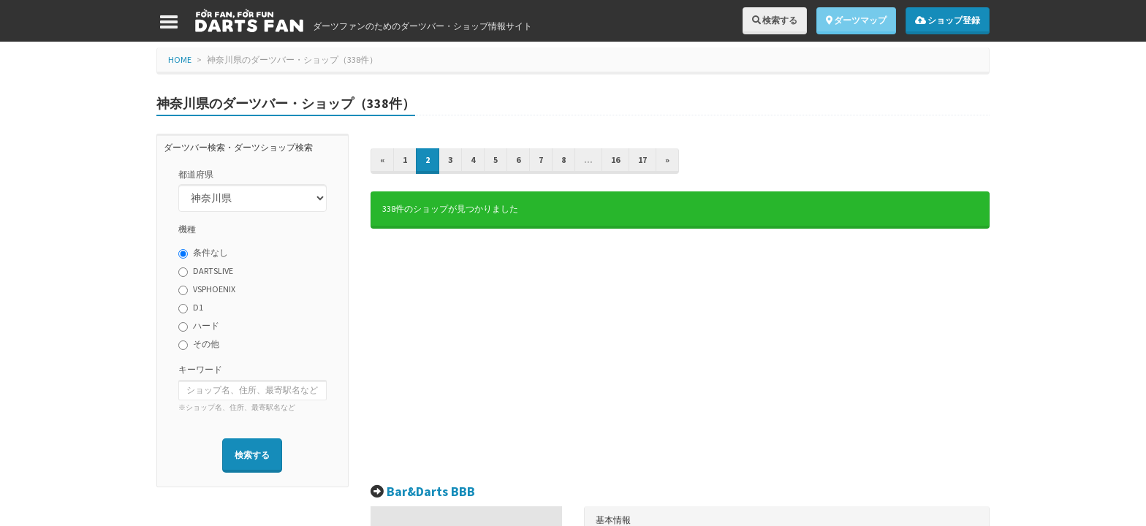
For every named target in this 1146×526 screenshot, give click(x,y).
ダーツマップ (856, 20)
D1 (190, 307)
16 (615, 159)
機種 (187, 229)
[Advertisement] (680, 356)
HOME (179, 59)
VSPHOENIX (206, 289)
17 (642, 159)
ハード (198, 326)
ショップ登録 (947, 20)
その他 (198, 344)
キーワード (200, 369)
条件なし (203, 253)
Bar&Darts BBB (431, 491)
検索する (774, 20)
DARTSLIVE (205, 271)
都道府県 (195, 174)
